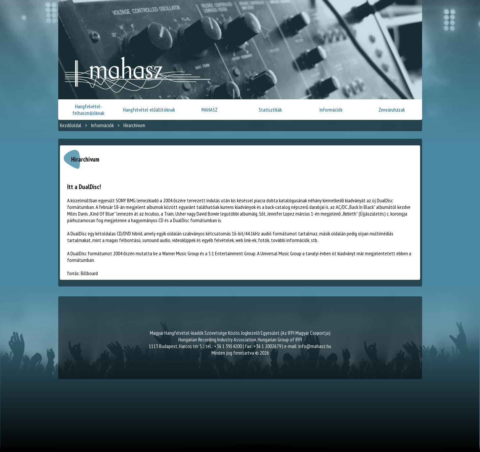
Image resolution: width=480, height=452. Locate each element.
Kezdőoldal (70, 125)
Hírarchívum (134, 125)
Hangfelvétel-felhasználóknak (88, 109)
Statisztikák (270, 109)
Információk (331, 109)
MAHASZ (209, 109)
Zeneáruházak (391, 109)
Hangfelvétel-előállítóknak (149, 109)
